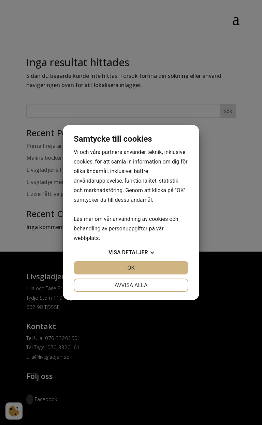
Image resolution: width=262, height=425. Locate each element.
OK (130, 268)
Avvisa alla (131, 285)
